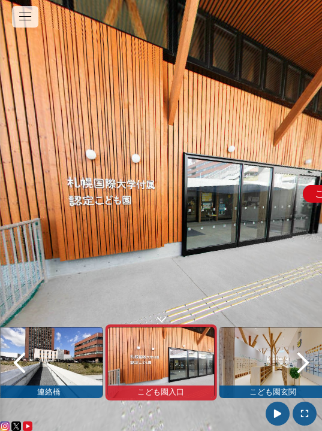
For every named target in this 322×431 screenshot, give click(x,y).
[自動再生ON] (278, 414)
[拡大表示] (305, 414)
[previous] (19, 362)
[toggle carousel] (161, 316)
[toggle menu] (25, 17)
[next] (303, 362)
